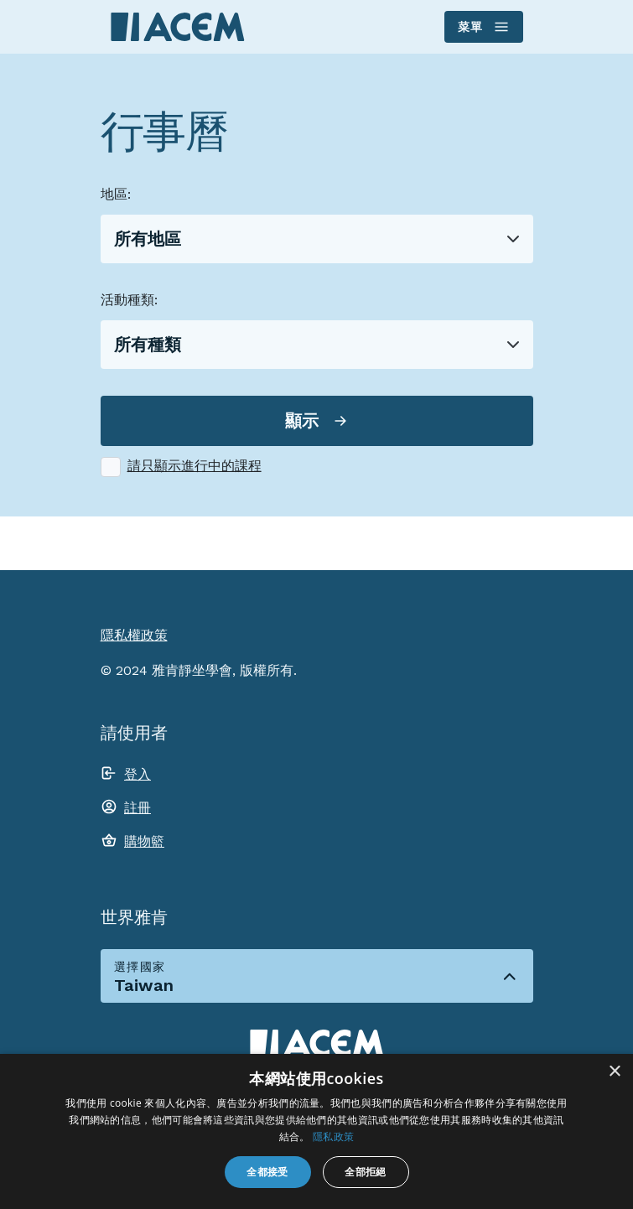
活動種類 (127, 300)
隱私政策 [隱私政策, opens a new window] (333, 1136)
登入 (137, 774)
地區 (114, 194)
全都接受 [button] (267, 1172)
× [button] (614, 1072)
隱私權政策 (134, 635)
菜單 (482, 27)
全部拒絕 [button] (366, 1172)
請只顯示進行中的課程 (194, 466)
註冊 (137, 808)
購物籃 (144, 841)
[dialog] (316, 1131)
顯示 (302, 421)
